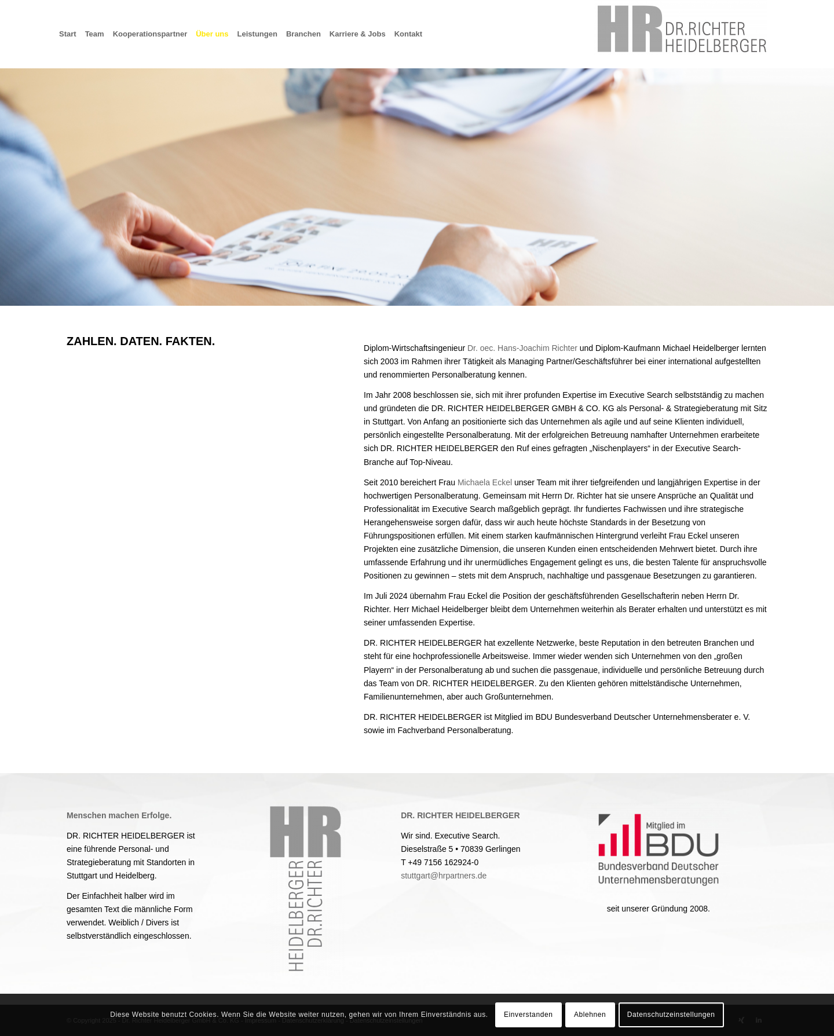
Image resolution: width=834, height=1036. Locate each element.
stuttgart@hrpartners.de (444, 875)
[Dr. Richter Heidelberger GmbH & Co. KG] (680, 34)
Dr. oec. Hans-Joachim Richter (522, 348)
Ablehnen (590, 1015)
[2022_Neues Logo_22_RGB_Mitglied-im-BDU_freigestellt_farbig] (658, 848)
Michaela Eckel (485, 482)
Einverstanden (528, 1015)
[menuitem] (72, 34)
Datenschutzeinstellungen (671, 1015)
